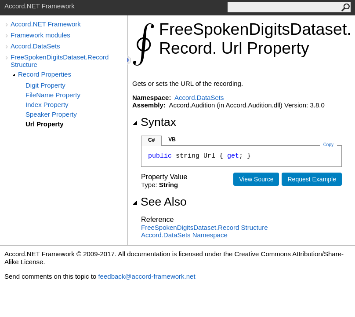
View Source (256, 179)
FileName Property (52, 95)
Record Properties (44, 74)
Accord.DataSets (35, 46)
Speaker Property (51, 114)
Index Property (47, 104)
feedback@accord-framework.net (146, 276)
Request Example (311, 179)
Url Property (44, 124)
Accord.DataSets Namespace (184, 235)
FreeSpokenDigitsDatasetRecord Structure (204, 227)
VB (172, 139)
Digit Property (45, 85)
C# (151, 140)
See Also (159, 201)
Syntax (154, 122)
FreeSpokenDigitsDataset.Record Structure (60, 60)
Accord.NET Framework (46, 24)
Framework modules (40, 35)
